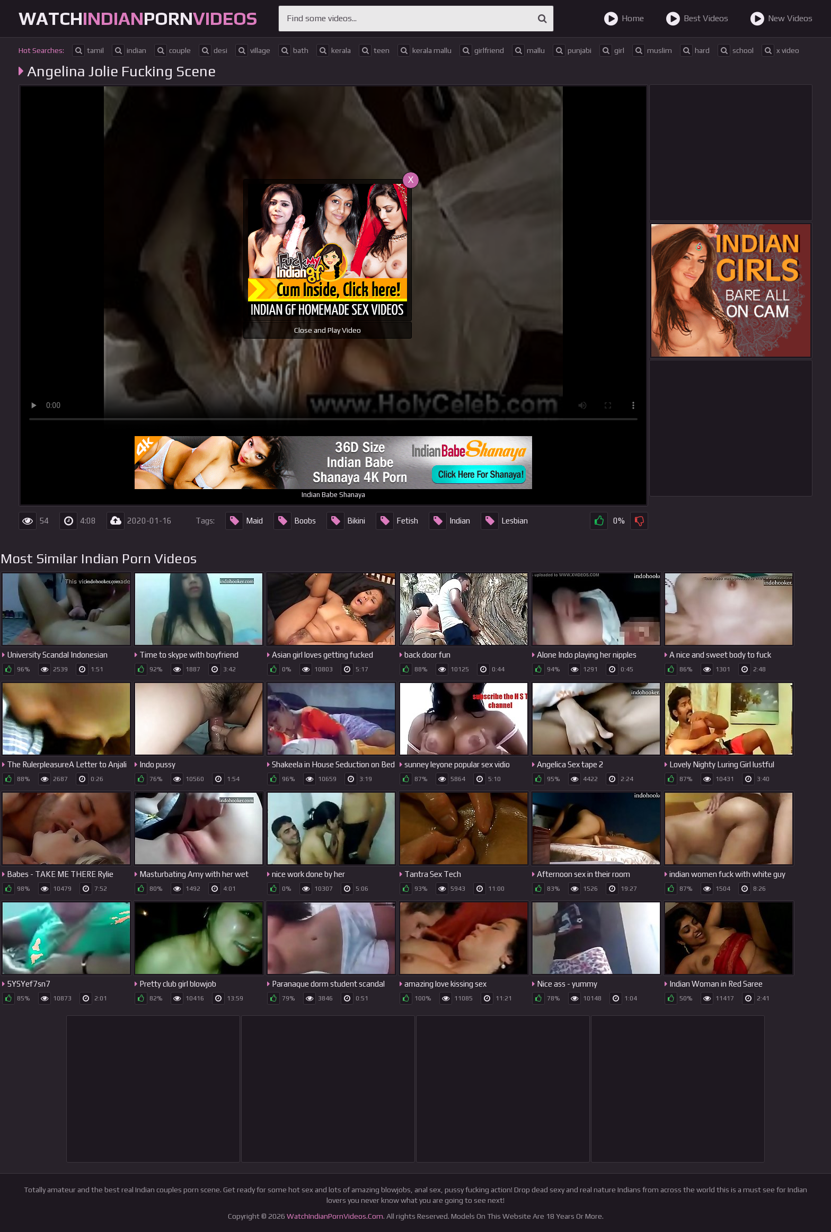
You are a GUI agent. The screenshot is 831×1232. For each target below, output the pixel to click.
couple (172, 50)
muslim (652, 50)
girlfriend (481, 50)
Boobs (294, 521)
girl (611, 50)
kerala (333, 50)
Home (624, 18)
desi (213, 50)
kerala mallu (424, 50)
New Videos (781, 18)
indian (129, 50)
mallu (528, 50)
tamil (88, 50)
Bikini (345, 521)
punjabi (572, 50)
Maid (244, 521)
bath (293, 50)
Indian (449, 521)
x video (780, 50)
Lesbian (504, 521)
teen (374, 50)
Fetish (397, 521)
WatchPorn (138, 18)
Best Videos (697, 18)
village (252, 50)
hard (695, 50)
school (736, 50)
